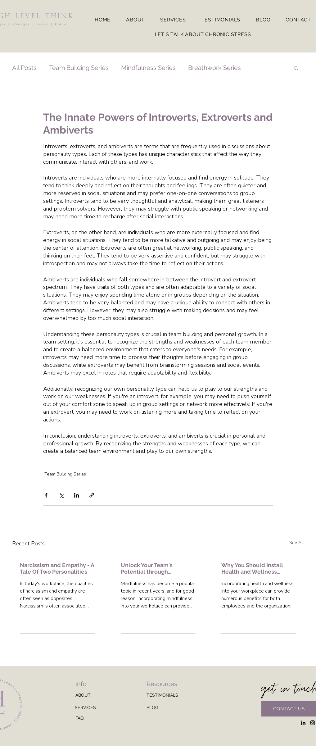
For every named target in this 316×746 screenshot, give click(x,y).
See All (296, 543)
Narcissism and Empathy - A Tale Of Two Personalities (57, 568)
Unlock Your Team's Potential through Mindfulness (147, 568)
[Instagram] (312, 723)
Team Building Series (79, 67)
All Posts (24, 67)
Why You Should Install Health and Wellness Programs (252, 568)
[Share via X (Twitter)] (61, 495)
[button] (296, 67)
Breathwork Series (214, 67)
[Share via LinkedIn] (76, 495)
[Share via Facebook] (46, 495)
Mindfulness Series (148, 67)
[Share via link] (92, 495)
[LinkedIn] (303, 723)
